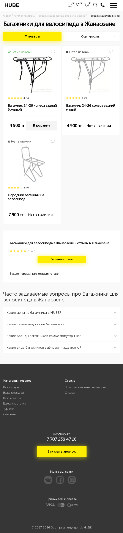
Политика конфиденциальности (85, 387)
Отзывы (70, 392)
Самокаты (9, 414)
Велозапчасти (12, 398)
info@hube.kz (61, 434)
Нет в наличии (99, 126)
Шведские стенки (14, 403)
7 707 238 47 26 (61, 439)
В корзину (41, 125)
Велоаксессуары (13, 392)
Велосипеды (11, 387)
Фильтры (32, 36)
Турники (8, 409)
